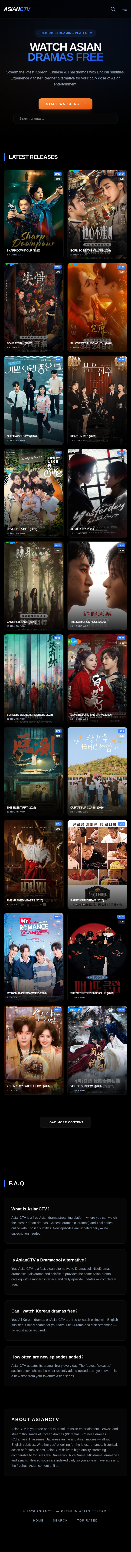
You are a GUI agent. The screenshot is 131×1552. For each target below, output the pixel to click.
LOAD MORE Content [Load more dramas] (65, 1122)
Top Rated (87, 1520)
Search (60, 1520)
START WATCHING (65, 104)
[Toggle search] (114, 9)
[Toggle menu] (124, 9)
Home (38, 1520)
